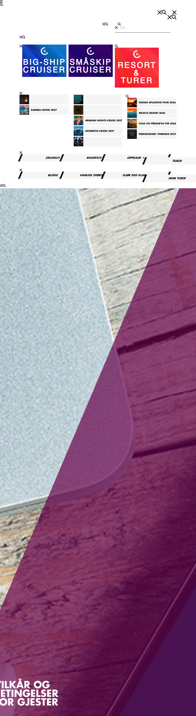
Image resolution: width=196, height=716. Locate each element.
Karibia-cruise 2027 (44, 110)
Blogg (53, 175)
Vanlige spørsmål (94, 175)
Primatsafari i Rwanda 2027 (157, 134)
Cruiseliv (53, 157)
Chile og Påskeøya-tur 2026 (157, 123)
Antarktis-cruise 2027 (99, 131)
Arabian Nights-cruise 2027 (103, 120)
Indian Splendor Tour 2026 (157, 102)
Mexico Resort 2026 (152, 113)
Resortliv (94, 157)
